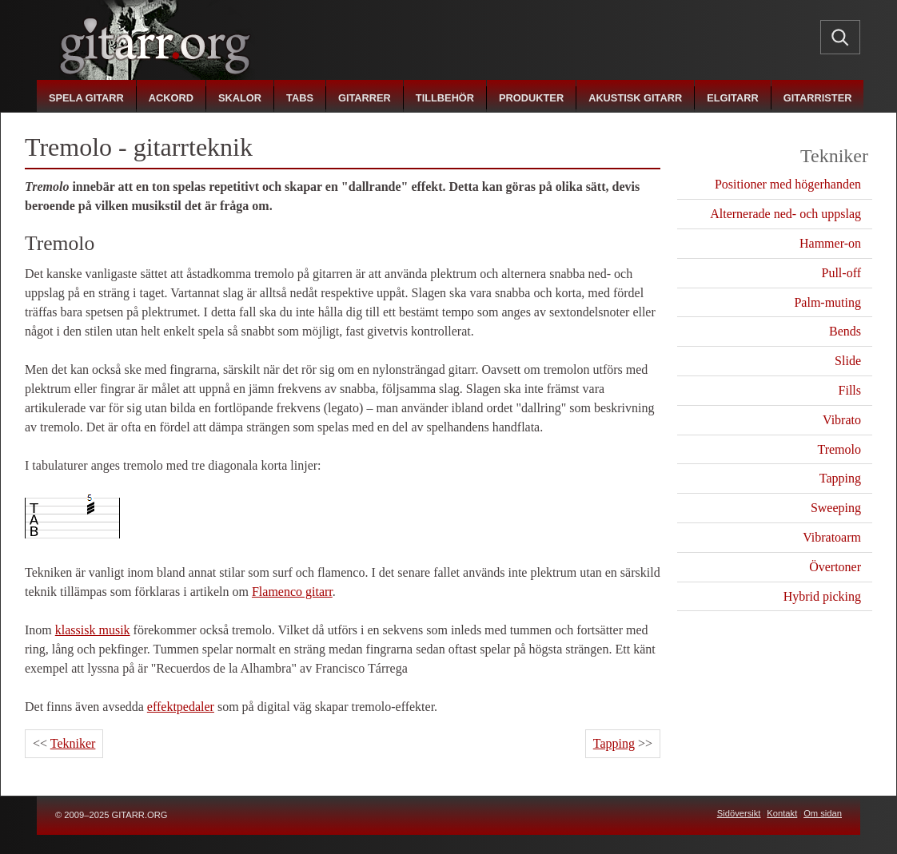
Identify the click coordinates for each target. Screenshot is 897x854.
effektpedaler (180, 706)
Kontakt (782, 813)
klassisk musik (92, 630)
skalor (239, 98)
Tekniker (73, 743)
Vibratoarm (832, 537)
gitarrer (364, 98)
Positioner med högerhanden (788, 184)
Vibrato (842, 420)
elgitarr (732, 98)
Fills (850, 390)
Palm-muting (827, 302)
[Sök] (840, 37)
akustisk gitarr (635, 98)
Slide (848, 360)
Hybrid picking (822, 596)
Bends (845, 331)
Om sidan (822, 813)
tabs (299, 98)
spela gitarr (86, 98)
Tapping (614, 743)
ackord (171, 98)
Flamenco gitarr (292, 591)
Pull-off (841, 273)
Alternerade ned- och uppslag (785, 213)
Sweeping (836, 507)
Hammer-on (830, 243)
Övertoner (835, 567)
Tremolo (839, 449)
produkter (531, 98)
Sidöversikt (739, 813)
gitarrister (817, 98)
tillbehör (445, 98)
